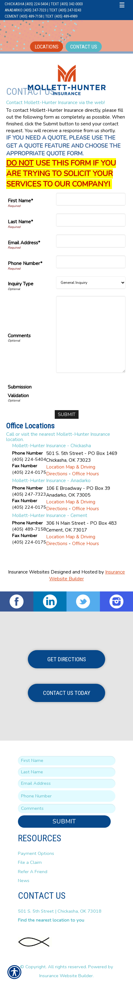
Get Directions (66, 659)
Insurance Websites (28, 572)
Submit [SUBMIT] (64, 821)
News (23, 880)
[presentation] (79, 392)
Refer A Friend (32, 871)
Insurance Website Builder (66, 976)
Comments (19, 335)
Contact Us (83, 47)
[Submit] (67, 414)
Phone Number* (25, 263)
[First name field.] (66, 760)
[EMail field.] (66, 783)
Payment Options (36, 853)
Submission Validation (20, 391)
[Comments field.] (66, 808)
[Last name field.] (66, 772)
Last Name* (20, 221)
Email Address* (24, 242)
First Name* (20, 200)
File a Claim (30, 862)
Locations (46, 47)
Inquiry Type (20, 283)
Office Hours (85, 473)
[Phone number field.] (66, 796)
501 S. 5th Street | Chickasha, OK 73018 (59, 911)
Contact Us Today (66, 692)
